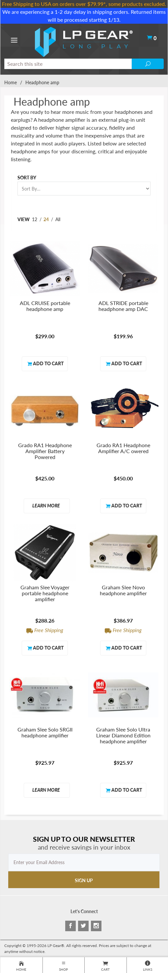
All (57, 219)
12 (34, 219)
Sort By (26, 177)
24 (46, 219)
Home (10, 82)
